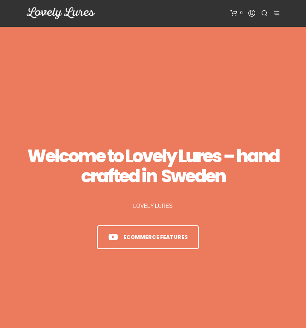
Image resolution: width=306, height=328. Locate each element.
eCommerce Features (148, 237)
